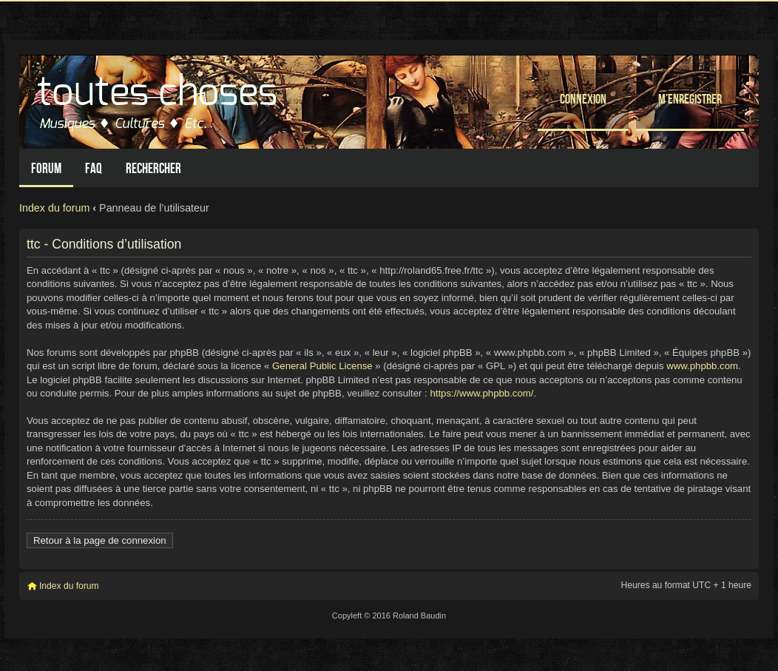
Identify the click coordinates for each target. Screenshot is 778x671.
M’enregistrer (690, 99)
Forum (46, 168)
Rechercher (153, 168)
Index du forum (54, 208)
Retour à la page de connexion (99, 540)
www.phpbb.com (702, 365)
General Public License (322, 365)
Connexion (583, 99)
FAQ (93, 168)
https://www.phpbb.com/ (481, 393)
